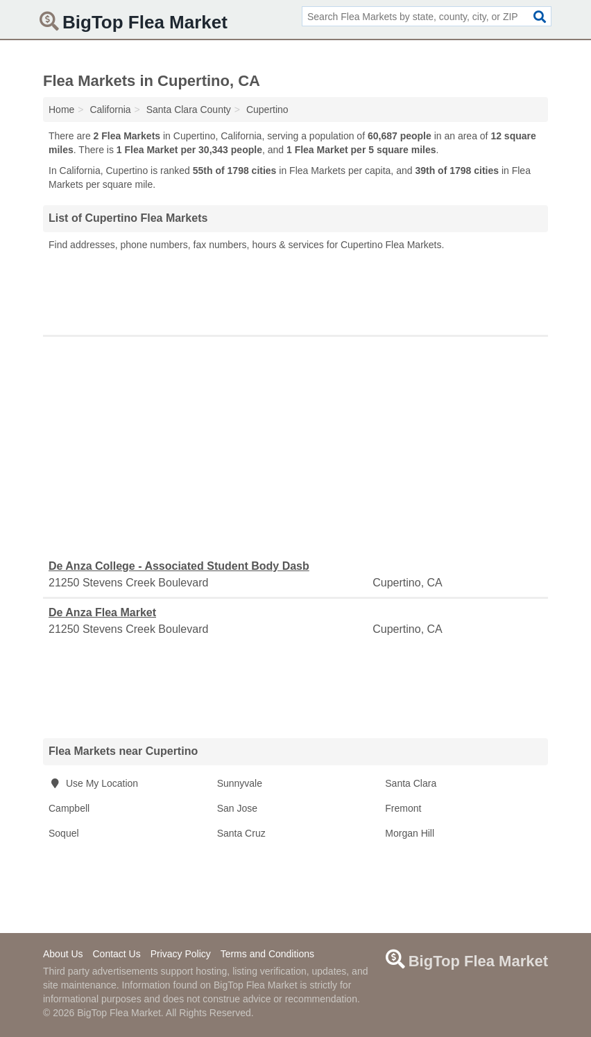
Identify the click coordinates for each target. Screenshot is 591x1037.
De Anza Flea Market (102, 612)
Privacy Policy (181, 953)
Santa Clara (410, 783)
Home (61, 109)
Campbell (69, 808)
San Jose (237, 808)
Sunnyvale (239, 783)
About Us (63, 953)
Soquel (64, 833)
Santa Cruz (241, 833)
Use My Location (93, 783)
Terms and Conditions (267, 953)
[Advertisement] (295, 290)
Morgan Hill (409, 833)
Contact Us (116, 953)
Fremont (403, 808)
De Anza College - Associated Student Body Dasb (179, 566)
